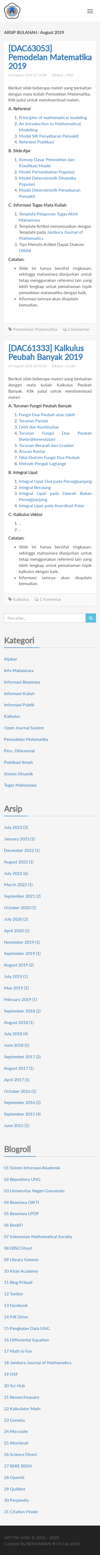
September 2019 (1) (22, 953)
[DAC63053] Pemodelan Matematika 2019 (50, 57)
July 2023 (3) (16, 827)
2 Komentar (76, 329)
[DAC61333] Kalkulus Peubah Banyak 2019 (46, 352)
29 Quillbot (14, 1488)
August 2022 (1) (19, 861)
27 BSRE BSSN (18, 1465)
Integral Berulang (35, 487)
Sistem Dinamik (18, 773)
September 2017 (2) (22, 1056)
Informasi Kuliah (19, 693)
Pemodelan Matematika (32, 329)
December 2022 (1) (21, 850)
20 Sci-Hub (14, 1385)
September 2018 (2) (22, 1010)
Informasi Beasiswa (22, 681)
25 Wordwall (16, 1442)
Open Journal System (24, 727)
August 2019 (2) (19, 964)
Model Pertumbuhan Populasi (47, 171)
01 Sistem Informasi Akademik (32, 1167)
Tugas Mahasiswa (20, 784)
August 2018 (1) (19, 1022)
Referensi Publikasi (36, 141)
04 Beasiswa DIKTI (21, 1202)
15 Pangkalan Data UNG (27, 1328)
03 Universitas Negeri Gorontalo (34, 1190)
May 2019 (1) (16, 987)
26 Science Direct (20, 1454)
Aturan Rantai (32, 451)
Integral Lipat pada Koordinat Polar (51, 505)
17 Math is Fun (18, 1350)
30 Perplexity (16, 1500)
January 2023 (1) (19, 838)
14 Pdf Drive (16, 1316)
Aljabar (10, 658)
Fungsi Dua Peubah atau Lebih (47, 414)
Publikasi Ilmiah (18, 762)
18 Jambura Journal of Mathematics (37, 1362)
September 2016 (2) (22, 1102)
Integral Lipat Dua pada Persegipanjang (55, 481)
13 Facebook (16, 1305)
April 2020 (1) (16, 930)
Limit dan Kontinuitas (39, 426)
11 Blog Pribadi (18, 1282)
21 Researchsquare (21, 1397)
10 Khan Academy (21, 1270)
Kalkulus (18, 599)
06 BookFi (13, 1224)
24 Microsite (16, 1431)
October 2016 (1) (20, 1091)
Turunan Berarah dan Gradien (46, 445)
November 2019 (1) (22, 942)
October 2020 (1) (20, 907)
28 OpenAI (14, 1477)
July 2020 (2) (16, 918)
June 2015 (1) (16, 1125)
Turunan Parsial (33, 420)
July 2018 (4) (16, 1033)
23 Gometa (14, 1420)
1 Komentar (47, 599)
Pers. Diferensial (19, 750)
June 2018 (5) (16, 1045)
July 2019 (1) (16, 976)
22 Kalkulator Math (22, 1408)
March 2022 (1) (18, 884)
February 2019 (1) (20, 999)
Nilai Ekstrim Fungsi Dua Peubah (49, 457)
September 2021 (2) (22, 895)
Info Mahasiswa (19, 670)
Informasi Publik (19, 704)
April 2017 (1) (16, 1079)
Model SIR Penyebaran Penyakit (49, 135)
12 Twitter (13, 1293)
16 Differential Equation (26, 1339)
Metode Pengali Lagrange (42, 463)
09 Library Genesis (21, 1259)
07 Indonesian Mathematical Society (38, 1236)
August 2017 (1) (19, 1068)
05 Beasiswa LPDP (21, 1213)
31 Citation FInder (21, 1511)
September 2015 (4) (22, 1113)
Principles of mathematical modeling (53, 117)
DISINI (25, 250)
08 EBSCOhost (18, 1247)
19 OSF (11, 1373)
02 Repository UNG (22, 1179)
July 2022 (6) (16, 873)
